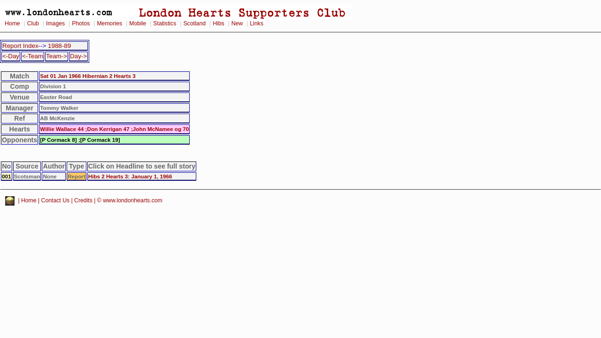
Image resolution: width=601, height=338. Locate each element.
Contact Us (55, 200)
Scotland (194, 23)
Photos (81, 23)
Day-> (78, 56)
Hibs (218, 23)
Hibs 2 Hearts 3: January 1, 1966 (130, 176)
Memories (109, 23)
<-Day (10, 56)
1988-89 (59, 45)
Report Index (20, 45)
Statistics (164, 23)
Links (256, 23)
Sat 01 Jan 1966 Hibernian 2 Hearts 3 (87, 76)
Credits (83, 200)
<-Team (32, 56)
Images (55, 23)
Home (12, 23)
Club (33, 23)
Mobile (137, 23)
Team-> (56, 56)
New (237, 23)
